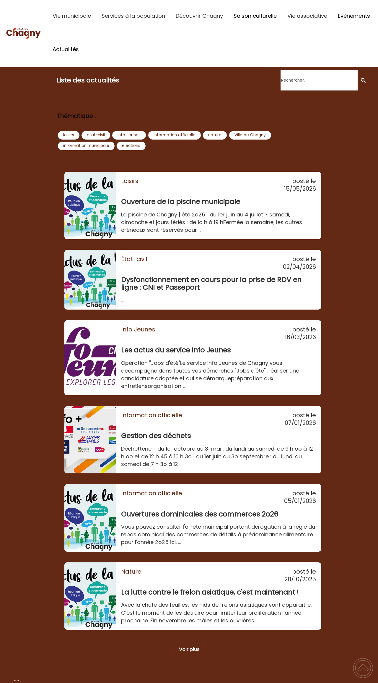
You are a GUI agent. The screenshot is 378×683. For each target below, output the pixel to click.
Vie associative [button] (307, 16)
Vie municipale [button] (72, 16)
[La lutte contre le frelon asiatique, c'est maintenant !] (90, 596)
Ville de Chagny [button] (250, 135)
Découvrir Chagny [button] (199, 16)
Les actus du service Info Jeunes (176, 350)
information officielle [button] (174, 135)
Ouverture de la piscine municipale (180, 201)
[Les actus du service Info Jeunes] (90, 357)
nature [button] (214, 135)
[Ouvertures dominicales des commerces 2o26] (90, 517)
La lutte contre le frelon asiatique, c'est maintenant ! (210, 592)
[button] (363, 668)
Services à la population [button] (133, 16)
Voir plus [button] (189, 649)
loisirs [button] (68, 135)
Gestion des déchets (156, 436)
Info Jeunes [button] (129, 135)
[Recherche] (363, 80)
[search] (319, 80)
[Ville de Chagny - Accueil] (24, 33)
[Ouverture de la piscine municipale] (90, 205)
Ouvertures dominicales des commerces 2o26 (199, 514)
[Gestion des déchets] (90, 439)
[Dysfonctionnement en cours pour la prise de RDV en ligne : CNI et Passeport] (90, 280)
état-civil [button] (96, 135)
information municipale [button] (86, 145)
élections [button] (131, 145)
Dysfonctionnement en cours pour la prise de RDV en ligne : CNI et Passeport (211, 283)
